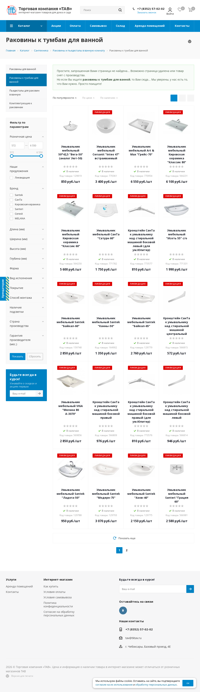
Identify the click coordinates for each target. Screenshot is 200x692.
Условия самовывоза (58, 597)
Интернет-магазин (58, 579)
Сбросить (35, 356)
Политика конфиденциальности (58, 604)
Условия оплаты (54, 592)
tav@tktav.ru (133, 638)
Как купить (51, 586)
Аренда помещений (19, 586)
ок (188, 683)
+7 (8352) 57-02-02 (150, 9)
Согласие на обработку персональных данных (59, 613)
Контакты (12, 592)
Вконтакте (123, 610)
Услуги (11, 579)
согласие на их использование (114, 684)
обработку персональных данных (156, 684)
